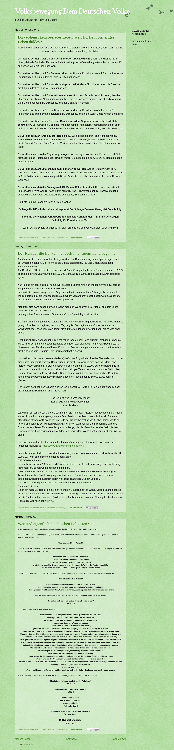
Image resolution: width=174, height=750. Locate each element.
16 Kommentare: (76, 237)
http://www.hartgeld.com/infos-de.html (63, 445)
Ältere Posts (119, 739)
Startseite (71, 739)
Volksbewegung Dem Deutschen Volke (72, 12)
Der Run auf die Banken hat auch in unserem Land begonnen (67, 253)
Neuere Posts (22, 739)
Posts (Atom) (29, 744)
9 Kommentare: (76, 508)
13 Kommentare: (76, 729)
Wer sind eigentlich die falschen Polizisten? (53, 523)
